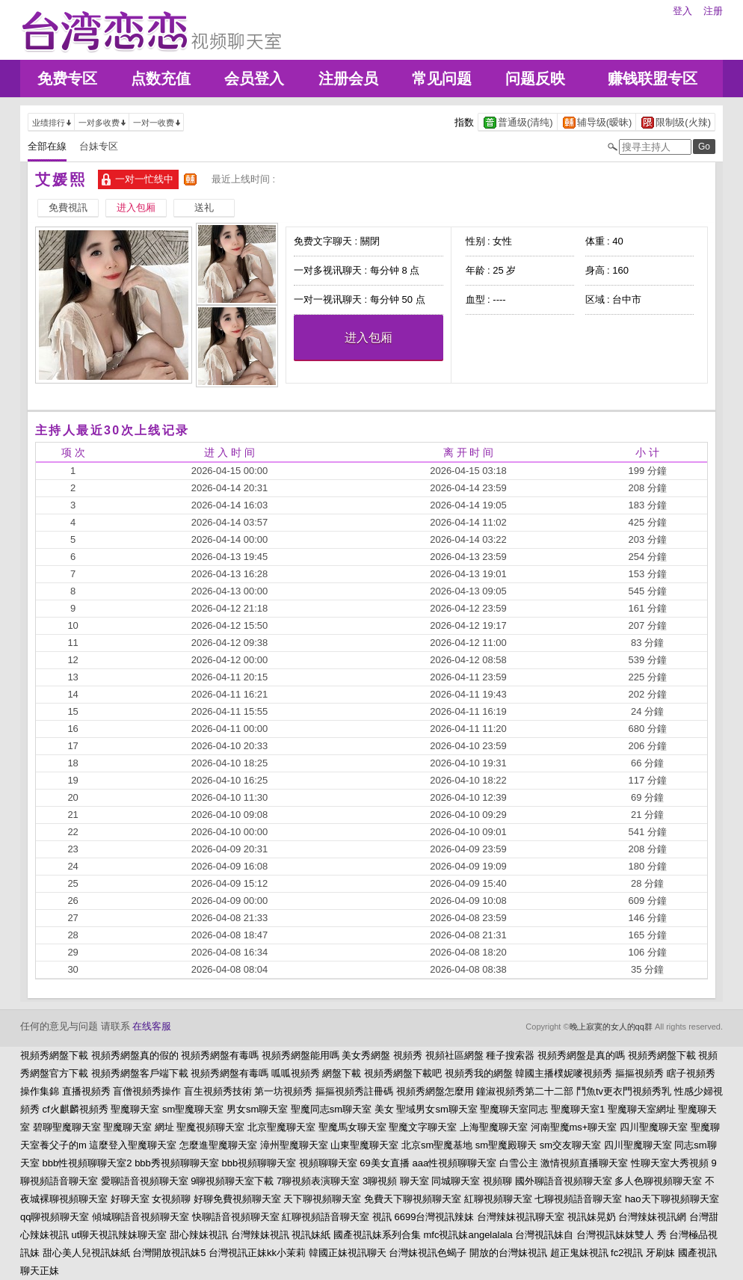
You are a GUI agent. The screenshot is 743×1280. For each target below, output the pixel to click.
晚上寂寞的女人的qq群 (611, 1026)
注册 (713, 10)
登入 (682, 10)
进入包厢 (368, 337)
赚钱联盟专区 (652, 78)
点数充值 (161, 78)
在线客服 (151, 1026)
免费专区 (67, 78)
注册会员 (348, 78)
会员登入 (254, 78)
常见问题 (442, 78)
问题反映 (535, 78)
